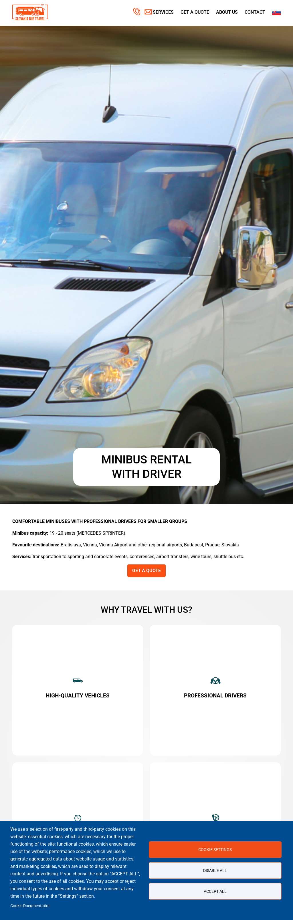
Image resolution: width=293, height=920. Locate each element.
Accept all (215, 891)
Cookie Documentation (30, 905)
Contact (255, 12)
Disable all (215, 870)
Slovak (276, 12)
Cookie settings (215, 849)
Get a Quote (195, 12)
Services (163, 12)
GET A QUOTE (146, 570)
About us (227, 12)
